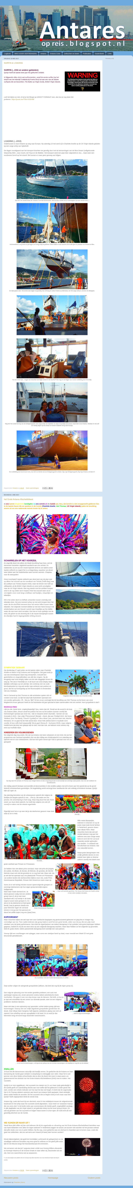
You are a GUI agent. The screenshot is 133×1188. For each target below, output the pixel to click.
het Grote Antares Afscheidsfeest (18, 499)
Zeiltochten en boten (71, 54)
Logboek (7, 54)
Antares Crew (55, 54)
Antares (43, 54)
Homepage (53, 1178)
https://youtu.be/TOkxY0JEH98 (23, 99)
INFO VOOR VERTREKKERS (26, 54)
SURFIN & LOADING (13, 63)
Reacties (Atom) (19, 1182)
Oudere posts (94, 1178)
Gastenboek (99, 54)
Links (109, 54)
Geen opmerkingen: (32, 488)
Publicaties (87, 54)
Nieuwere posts (11, 1178)
